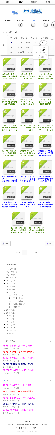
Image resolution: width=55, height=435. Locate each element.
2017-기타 (40, 57)
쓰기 (49, 243)
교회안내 (20, 20)
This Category (11, 264)
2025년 (30, 52)
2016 (35, 43)
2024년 (21, 52)
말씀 (15, 12)
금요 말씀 (44, 38)
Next (37, 252)
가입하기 (34, 2)
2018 (12, 47)
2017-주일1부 (41, 47)
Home (7, 20)
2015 (28, 43)
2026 (10, 333)
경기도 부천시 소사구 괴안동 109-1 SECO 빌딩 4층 (27, 424)
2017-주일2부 (41, 50)
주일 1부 (24, 38)
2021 (10, 319)
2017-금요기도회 (41, 55)
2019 (20, 47)
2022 (10, 322)
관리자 (16, 348)
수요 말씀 (13, 38)
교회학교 (45, 20)
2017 (43, 43)
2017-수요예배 (40, 52)
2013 (12, 43)
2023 (12, 52)
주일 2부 (34, 38)
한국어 (47, 2)
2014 (20, 43)
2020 (28, 47)
